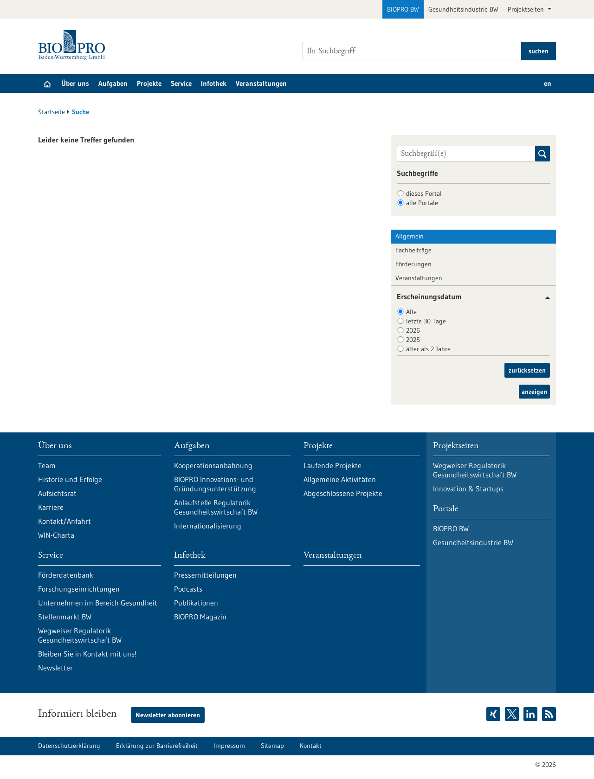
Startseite (51, 112)
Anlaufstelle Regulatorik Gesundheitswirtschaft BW (216, 507)
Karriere (51, 507)
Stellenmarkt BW (64, 616)
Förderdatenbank (65, 574)
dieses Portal (424, 193)
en (547, 83)
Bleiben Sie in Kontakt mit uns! (87, 653)
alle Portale (422, 203)
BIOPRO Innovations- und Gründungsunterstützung (215, 484)
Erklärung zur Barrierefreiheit (157, 745)
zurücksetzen (527, 370)
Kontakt (311, 745)
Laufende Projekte (332, 465)
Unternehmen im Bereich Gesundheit (97, 602)
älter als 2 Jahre (428, 349)
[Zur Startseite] (74, 45)
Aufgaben (113, 83)
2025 (413, 339)
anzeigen (534, 391)
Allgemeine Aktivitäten (339, 479)
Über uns (75, 83)
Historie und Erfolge (70, 479)
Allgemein (409, 236)
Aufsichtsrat (57, 493)
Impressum (229, 745)
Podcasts (188, 588)
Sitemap (272, 745)
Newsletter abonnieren (168, 715)
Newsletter (55, 667)
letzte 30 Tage (426, 321)
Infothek (213, 83)
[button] (544, 297)
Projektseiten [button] (527, 9)
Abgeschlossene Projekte (342, 493)
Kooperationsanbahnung (213, 465)
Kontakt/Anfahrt (64, 521)
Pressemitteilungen (205, 574)
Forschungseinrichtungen (79, 588)
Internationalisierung (207, 525)
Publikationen (196, 602)
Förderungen (413, 264)
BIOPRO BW (403, 9)
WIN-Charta (56, 535)
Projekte (149, 83)
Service (181, 83)
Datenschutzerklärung (69, 745)
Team (47, 465)
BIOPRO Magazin (200, 616)
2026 (413, 330)
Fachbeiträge (413, 250)
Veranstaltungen (261, 83)
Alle (411, 312)
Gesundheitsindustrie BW (463, 9)
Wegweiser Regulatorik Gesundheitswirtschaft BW (80, 635)
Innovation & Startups (468, 488)
